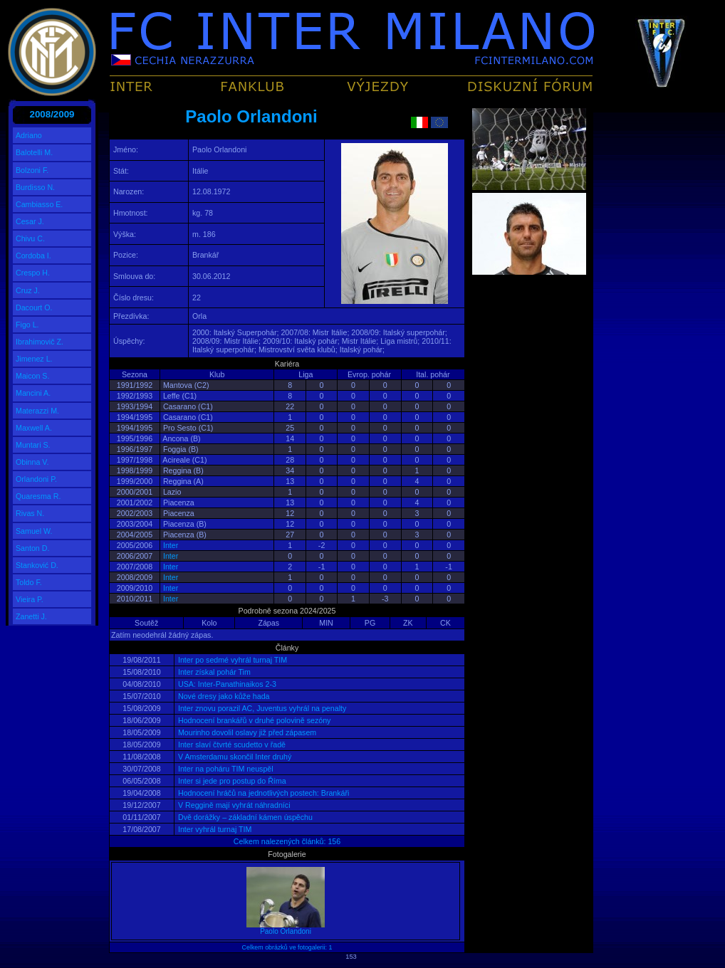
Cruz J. (28, 290)
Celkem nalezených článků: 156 (287, 841)
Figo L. (27, 324)
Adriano (29, 135)
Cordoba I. (33, 255)
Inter (170, 545)
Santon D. (32, 548)
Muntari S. (33, 445)
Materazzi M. (37, 410)
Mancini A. (33, 393)
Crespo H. (33, 272)
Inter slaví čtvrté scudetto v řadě (231, 744)
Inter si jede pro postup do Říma (231, 781)
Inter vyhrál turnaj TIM (213, 829)
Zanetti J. (31, 616)
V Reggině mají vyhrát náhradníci (233, 805)
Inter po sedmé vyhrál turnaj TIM (231, 660)
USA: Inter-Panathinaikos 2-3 (226, 684)
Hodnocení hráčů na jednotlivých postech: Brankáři (262, 793)
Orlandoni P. (36, 479)
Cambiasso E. (39, 204)
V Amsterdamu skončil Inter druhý (233, 756)
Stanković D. (37, 565)
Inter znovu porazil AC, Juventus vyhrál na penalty (261, 708)
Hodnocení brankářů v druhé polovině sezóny (253, 720)
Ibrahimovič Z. (39, 341)
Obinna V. (32, 462)
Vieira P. (29, 599)
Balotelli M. (34, 152)
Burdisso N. (35, 187)
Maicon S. (32, 376)
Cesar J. (30, 221)
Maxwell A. (34, 428)
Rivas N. (30, 513)
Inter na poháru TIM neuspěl (224, 768)
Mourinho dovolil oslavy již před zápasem (246, 732)
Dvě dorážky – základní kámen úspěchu (244, 817)
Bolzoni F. (32, 170)
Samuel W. (34, 531)
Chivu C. (30, 238)
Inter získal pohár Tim (213, 672)
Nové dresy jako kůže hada (223, 696)
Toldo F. (29, 582)
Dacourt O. (34, 307)
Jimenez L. (34, 358)
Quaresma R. (38, 496)
